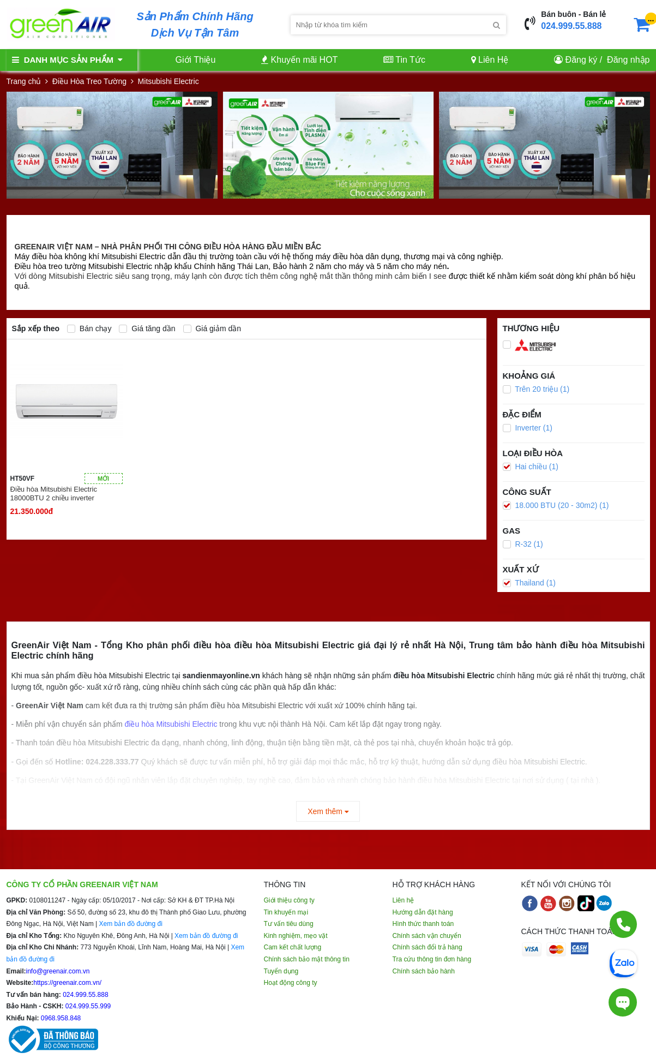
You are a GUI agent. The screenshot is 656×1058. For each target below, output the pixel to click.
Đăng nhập (628, 59)
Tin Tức (404, 59)
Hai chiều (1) (530, 466)
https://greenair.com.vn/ (67, 983)
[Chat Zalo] (623, 962)
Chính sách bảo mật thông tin (307, 959)
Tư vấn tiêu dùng (289, 924)
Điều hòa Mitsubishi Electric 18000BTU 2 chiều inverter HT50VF (53, 494)
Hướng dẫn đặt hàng (423, 912)
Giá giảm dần (212, 328)
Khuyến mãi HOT (299, 59)
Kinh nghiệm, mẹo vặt (296, 936)
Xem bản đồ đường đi (130, 924)
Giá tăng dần (147, 328)
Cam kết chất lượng (293, 947)
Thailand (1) (529, 583)
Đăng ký (581, 59)
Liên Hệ (490, 59)
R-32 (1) (523, 544)
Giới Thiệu (196, 59)
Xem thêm (328, 811)
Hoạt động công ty (290, 983)
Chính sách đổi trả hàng (427, 947)
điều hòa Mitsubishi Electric (171, 724)
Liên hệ (403, 900)
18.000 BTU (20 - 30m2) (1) (556, 505)
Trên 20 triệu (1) (536, 389)
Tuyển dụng (281, 971)
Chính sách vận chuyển (427, 936)
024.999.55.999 (87, 1006)
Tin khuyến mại (286, 912)
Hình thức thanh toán (423, 924)
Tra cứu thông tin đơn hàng (432, 959)
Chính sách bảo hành (424, 971)
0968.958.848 (60, 1018)
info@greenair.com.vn (58, 971)
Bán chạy (89, 328)
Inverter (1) (527, 428)
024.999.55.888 (571, 26)
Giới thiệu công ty (289, 900)
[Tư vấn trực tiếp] (623, 1002)
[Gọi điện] (623, 924)
